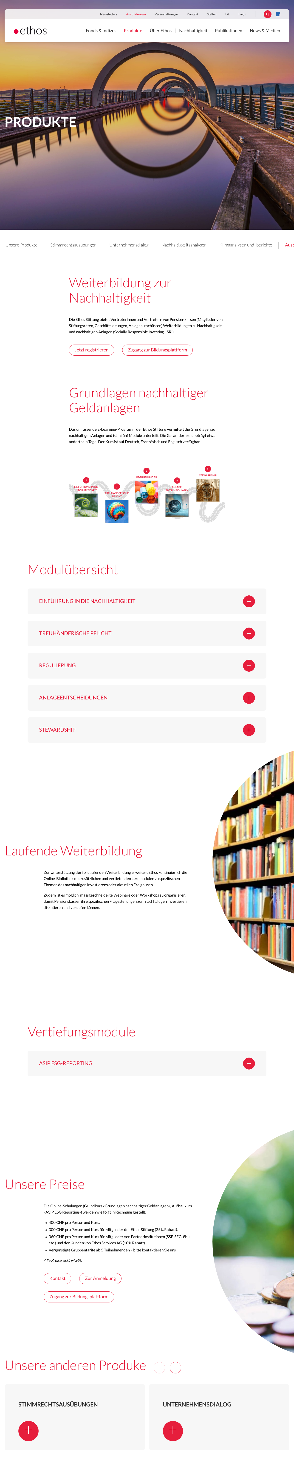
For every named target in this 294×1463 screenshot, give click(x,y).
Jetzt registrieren (91, 350)
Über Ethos (161, 31)
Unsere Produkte (21, 245)
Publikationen (228, 31)
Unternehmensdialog (129, 245)
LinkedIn (278, 14)
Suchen (267, 14)
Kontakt (192, 14)
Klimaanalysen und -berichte (245, 245)
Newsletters (108, 14)
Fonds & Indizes (101, 31)
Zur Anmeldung (100, 1278)
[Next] (175, 1367)
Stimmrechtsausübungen (73, 245)
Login (242, 14)
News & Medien (265, 31)
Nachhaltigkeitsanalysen (183, 245)
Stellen (212, 14)
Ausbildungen (136, 14)
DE (227, 14)
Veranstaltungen (166, 14)
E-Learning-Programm (116, 429)
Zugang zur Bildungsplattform (157, 350)
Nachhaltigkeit (193, 31)
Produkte (133, 31)
